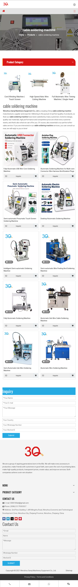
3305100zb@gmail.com (19, 503)
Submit (11, 435)
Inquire (12, 176)
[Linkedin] (8, 518)
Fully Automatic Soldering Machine (17, 318)
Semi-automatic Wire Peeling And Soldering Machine (57, 269)
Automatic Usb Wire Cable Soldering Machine (54, 319)
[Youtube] (16, 518)
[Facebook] (4, 518)
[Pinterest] (20, 518)
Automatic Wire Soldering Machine (54, 368)
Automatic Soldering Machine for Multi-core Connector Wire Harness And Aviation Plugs (57, 170)
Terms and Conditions (45, 577)
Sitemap (69, 571)
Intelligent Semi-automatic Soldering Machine (18, 269)
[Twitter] (12, 518)
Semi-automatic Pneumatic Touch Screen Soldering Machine (20, 220)
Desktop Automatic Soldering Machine (55, 219)
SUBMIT (11, 563)
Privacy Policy (29, 577)
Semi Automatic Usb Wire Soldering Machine (17, 369)
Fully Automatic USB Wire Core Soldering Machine (19, 170)
